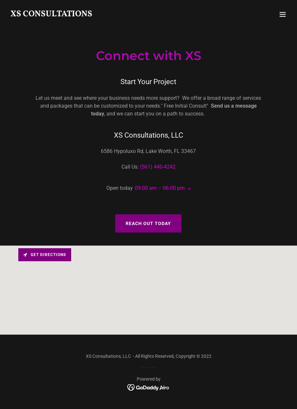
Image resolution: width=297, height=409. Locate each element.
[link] (51, 14)
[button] (282, 14)
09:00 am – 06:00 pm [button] (160, 188)
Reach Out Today (148, 223)
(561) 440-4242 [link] (158, 167)
